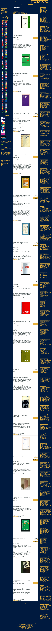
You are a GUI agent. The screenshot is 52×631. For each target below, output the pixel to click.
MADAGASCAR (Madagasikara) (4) (45, 360)
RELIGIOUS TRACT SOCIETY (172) (45, 468)
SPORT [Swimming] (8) (43, 543)
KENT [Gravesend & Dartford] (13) (45, 311)
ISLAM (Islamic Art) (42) (43, 272)
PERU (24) (41, 439)
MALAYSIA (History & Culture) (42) (45, 362)
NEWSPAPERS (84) (43, 404)
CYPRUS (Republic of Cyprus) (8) (45, 167)
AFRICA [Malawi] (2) (43, 13)
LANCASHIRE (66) (43, 342)
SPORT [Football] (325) (43, 527)
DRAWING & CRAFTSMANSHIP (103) (45, 187)
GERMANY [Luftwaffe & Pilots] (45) (45, 234)
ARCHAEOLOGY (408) (43, 37)
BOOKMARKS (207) (43, 92)
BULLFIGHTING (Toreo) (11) (44, 113)
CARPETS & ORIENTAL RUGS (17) (45, 129)
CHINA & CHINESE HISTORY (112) (45, 143)
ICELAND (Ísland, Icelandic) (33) (45, 262)
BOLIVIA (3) (41, 91)
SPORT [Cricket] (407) (43, 523)
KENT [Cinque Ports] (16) (44, 302)
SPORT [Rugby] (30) (43, 537)
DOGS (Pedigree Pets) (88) (44, 182)
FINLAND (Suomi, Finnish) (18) (44, 212)
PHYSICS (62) (42, 445)
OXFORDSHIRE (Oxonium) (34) (44, 432)
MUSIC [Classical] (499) (43, 389)
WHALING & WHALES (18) (44, 606)
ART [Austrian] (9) (42, 50)
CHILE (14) (41, 142)
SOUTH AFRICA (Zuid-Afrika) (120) (45, 511)
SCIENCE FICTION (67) (43, 487)
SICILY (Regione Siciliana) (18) (44, 503)
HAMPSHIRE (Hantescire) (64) (44, 246)
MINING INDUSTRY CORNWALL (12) (45, 378)
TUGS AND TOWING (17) (44, 586)
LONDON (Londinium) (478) (44, 358)
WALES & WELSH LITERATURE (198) (45, 598)
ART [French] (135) (43, 55)
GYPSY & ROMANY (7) (43, 245)
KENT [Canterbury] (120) (43, 300)
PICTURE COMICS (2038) (44, 446)
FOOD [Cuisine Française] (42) (44, 221)
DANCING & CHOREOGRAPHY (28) (45, 169)
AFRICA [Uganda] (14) (43, 19)
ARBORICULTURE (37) (43, 36)
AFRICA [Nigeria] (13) (43, 17)
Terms (2, 164)
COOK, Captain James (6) (44, 159)
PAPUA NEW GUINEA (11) (44, 438)
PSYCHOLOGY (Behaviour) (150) (45, 464)
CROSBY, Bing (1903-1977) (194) (45, 164)
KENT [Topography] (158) (44, 329)
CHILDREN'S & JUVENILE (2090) (45, 141)
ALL (17, 11)
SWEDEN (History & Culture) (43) (45, 563)
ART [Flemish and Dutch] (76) (44, 54)
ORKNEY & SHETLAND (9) (44, 428)
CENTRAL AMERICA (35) (44, 135)
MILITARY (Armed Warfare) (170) (45, 374)
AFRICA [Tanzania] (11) (43, 18)
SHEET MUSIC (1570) (43, 497)
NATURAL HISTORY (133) (44, 396)
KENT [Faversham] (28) (43, 307)
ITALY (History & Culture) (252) (44, 282)
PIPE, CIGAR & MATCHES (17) (44, 448)
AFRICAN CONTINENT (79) (44, 21)
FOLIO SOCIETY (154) (43, 218)
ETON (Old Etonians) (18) (44, 207)
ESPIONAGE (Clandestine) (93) (44, 202)
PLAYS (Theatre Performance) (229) (45, 449)
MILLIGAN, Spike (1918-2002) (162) (45, 376)
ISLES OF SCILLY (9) (43, 279)
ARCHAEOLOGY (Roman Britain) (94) (45, 39)
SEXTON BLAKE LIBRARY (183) (45, 494)
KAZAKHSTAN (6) (42, 288)
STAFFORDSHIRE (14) (43, 546)
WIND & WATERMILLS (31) (44, 608)
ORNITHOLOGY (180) (43, 429)
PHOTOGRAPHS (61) (43, 443)
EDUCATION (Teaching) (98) (44, 191)
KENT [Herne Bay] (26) (43, 312)
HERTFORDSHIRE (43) (43, 253)
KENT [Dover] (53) (43, 304)
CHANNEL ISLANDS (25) (43, 137)
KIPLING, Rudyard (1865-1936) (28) (45, 338)
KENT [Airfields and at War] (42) (45, 290)
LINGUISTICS (15, 50)
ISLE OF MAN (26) (43, 274)
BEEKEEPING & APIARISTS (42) (45, 82)
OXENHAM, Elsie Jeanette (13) (44, 430)
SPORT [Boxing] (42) (43, 522)
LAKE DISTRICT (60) (43, 341)
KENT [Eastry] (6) (42, 305)
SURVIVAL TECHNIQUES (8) (44, 556)
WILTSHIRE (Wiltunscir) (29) (44, 607)
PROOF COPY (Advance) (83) (44, 462)
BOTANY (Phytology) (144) (44, 96)
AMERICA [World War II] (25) (44, 29)
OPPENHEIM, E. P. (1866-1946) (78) (45, 427)
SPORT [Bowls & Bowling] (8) (44, 521)
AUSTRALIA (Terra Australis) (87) (45, 72)
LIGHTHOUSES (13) (43, 348)
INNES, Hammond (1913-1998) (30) (45, 266)
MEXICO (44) (42, 371)
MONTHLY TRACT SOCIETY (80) (45, 385)
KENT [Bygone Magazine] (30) (44, 298)
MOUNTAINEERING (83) (43, 388)
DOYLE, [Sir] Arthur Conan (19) (44, 186)
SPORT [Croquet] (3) (43, 524)
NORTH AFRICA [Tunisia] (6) (44, 414)
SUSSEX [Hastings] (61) (43, 561)
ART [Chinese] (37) (43, 53)
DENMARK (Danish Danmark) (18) (45, 173)
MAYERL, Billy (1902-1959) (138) (45, 366)
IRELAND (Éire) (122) (43, 271)
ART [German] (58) (43, 56)
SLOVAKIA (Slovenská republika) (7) (45, 505)
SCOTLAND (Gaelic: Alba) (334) (45, 491)
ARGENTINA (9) (42, 44)
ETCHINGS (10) (42, 206)
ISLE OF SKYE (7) (42, 276)
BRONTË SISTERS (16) (43, 108)
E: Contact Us (30, 4)
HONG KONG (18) (42, 255)
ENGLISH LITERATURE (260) (44, 198)
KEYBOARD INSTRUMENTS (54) (45, 335)
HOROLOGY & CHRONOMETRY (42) (45, 256)
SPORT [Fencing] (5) (43, 525)
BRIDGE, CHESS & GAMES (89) (45, 102)
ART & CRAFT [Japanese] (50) (44, 46)
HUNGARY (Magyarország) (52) (45, 258)
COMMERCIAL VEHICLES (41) (44, 155)
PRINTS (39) (42, 461)
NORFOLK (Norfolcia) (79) (44, 406)
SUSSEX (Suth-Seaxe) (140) (44, 557)
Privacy (2, 165)
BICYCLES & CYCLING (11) (44, 85)
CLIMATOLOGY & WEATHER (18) (45, 153)
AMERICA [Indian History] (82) (44, 27)
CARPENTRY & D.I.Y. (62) (44, 127)
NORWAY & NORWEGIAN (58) (44, 417)
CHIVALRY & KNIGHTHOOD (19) (45, 144)
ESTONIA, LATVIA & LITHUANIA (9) (45, 205)
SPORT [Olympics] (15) (43, 534)
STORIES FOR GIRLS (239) (44, 550)
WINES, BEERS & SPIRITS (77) (44, 609)
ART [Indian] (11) (42, 57)
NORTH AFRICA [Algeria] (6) (44, 407)
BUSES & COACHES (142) (44, 115)
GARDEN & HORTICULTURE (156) (45, 229)
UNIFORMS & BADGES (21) (44, 589)
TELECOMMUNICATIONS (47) (44, 569)
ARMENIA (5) (42, 45)
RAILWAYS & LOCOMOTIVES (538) (45, 466)
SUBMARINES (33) (43, 552)
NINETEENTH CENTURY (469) (44, 405)
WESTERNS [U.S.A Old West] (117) (45, 605)
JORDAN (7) (42, 287)
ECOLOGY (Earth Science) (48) (45, 188)
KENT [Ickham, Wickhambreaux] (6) (45, 314)
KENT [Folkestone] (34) (43, 309)
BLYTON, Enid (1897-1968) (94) (44, 89)
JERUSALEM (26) (42, 285)
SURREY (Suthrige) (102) (44, 554)
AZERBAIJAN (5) (42, 75)
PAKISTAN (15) (42, 434)
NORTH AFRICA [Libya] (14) (44, 409)
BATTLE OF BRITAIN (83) (44, 79)
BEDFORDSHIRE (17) (43, 80)
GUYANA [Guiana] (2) (43, 244)
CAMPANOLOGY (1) (43, 121)
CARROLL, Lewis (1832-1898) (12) (45, 130)
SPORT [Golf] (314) (43, 528)
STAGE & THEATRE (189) (44, 547)
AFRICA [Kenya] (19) (43, 12)
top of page (42, 620)
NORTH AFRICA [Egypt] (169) (44, 408)
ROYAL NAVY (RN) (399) (43, 475)
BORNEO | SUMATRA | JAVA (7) (45, 95)
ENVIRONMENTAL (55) (43, 200)
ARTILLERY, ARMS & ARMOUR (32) (45, 65)
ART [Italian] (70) (42, 58)
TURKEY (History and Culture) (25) (45, 587)
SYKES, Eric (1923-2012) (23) (44, 566)
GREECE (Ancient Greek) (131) (44, 243)
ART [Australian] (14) (43, 49)
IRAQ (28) (41, 269)
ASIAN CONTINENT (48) (43, 66)
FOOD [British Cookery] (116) (44, 220)
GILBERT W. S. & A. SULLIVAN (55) (45, 237)
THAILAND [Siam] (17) (43, 572)
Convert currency (36, 114)
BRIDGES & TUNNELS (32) (44, 103)
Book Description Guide (4, 163)
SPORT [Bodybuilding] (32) (44, 520)
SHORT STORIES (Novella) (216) (45, 500)
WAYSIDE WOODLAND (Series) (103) (45, 600)
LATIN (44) (41, 343)
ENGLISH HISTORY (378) (44, 196)
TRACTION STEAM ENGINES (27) (45, 582)
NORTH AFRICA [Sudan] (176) (44, 413)
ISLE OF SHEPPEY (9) (43, 275)
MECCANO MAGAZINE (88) (44, 368)
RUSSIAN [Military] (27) (43, 482)
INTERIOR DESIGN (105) (43, 267)
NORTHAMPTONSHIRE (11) (44, 415)
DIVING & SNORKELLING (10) (44, 181)
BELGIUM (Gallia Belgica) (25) (44, 83)
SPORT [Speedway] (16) (43, 541)
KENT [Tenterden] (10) (43, 326)
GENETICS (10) (42, 230)
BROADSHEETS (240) (43, 107)
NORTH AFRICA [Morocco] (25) (45, 410)
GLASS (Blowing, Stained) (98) (44, 238)
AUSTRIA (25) (42, 73)
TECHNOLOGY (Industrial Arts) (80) (45, 568)
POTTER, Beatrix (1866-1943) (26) (45, 459)
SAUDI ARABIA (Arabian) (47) (44, 485)
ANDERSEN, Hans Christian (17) (45, 30)
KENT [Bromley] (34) (43, 297)
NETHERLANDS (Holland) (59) (44, 400)
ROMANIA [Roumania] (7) (44, 472)
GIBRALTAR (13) (42, 236)
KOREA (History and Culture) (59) (45, 339)
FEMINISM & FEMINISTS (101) (44, 211)
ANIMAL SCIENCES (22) (43, 32)
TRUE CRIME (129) (43, 585)
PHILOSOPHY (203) (43, 442)
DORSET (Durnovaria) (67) (44, 184)
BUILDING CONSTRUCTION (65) (45, 112)
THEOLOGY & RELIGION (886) (44, 577)
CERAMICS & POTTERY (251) (44, 136)
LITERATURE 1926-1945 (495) (44, 353)
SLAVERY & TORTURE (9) (44, 504)
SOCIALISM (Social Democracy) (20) (45, 509)
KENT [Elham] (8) (42, 306)
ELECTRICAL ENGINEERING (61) (45, 192)
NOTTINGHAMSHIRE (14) (44, 418)
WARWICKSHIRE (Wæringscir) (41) (45, 599)
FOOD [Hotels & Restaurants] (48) (45, 225)
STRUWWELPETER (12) (43, 551)
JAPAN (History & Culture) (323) (45, 283)
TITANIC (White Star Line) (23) (44, 579)
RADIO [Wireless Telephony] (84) (45, 465)
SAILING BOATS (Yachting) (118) (45, 483)
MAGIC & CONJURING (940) (44, 361)
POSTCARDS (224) (43, 458)
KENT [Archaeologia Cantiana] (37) (45, 292)
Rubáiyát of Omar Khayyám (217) (45, 476)
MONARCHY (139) (43, 382)
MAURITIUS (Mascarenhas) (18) (45, 364)
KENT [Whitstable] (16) (43, 332)
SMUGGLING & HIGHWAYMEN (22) (45, 506)
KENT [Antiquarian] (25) (43, 291)
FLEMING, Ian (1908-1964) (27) (44, 217)
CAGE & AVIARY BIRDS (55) (44, 117)
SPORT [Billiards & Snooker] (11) (45, 519)
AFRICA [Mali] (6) (42, 14)
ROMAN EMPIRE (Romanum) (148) (45, 471)
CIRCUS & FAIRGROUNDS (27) (44, 152)
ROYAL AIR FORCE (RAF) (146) (45, 474)
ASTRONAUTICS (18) (43, 68)
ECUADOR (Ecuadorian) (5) (44, 190)
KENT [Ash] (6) (42, 294)
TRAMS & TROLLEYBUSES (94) (45, 584)
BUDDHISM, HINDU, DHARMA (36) (45, 111)
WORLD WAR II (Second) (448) (44, 613)
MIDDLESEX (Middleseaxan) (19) (45, 373)
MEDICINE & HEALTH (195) (44, 369)
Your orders (3, 10)
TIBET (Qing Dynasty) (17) (44, 578)
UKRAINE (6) (42, 588)
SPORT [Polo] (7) (42, 535)
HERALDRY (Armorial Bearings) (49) (45, 250)
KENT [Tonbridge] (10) (43, 328)
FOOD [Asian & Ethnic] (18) (44, 219)
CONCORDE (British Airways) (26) (45, 158)
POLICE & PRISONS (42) (44, 455)
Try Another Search (24, 13)
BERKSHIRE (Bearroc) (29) (44, 84)
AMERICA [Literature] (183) (44, 28)
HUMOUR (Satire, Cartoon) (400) (45, 257)
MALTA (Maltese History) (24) (44, 363)
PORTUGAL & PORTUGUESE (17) (45, 457)
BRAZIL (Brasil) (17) (43, 99)
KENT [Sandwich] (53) (43, 322)
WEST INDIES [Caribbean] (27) (44, 604)
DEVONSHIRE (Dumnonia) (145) (45, 178)
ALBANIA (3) (42, 23)
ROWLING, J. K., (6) (43, 473)
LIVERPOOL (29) (42, 357)
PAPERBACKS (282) (43, 437)
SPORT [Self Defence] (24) (44, 538)
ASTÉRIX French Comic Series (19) (45, 67)
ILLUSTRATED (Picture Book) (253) (45, 264)
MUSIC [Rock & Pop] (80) (44, 391)
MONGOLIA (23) (42, 383)
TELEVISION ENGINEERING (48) (45, 570)
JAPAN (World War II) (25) (44, 284)
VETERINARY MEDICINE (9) (44, 592)
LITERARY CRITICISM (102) (44, 351)
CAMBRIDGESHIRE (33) (43, 118)
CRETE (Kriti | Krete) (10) (44, 162)
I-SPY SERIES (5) (42, 260)
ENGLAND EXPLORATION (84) (44, 194)
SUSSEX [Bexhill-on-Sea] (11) (44, 558)
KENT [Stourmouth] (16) (43, 325)
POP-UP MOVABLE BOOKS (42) (45, 456)
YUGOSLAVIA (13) (43, 615)
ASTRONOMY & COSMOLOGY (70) (45, 69)
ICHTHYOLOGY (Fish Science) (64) (45, 263)
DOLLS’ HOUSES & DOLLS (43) (45, 183)
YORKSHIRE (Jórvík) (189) (44, 614)
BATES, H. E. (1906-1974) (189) (44, 78)
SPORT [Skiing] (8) (43, 540)
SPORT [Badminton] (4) (43, 518)
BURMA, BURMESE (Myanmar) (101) (45, 114)
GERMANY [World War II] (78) (44, 235)
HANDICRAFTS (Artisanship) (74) (45, 247)
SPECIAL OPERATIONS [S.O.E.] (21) (45, 514)
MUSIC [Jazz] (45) (43, 390)
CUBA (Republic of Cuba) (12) (44, 165)
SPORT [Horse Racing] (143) (44, 531)
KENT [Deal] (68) (42, 303)
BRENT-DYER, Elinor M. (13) (44, 101)
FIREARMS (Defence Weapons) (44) (45, 214)
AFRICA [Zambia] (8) (43, 20)
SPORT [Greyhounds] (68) (44, 529)
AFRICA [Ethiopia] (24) (43, 10)
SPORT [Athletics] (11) (43, 516)
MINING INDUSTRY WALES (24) (45, 379)
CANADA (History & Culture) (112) (45, 122)
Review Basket (3, 17)
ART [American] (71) (43, 47)
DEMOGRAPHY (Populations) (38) (45, 172)
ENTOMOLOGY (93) (43, 199)
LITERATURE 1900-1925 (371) (44, 352)
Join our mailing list (4, 12)
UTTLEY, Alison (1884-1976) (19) (45, 590)
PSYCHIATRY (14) (43, 463)
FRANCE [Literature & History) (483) (45, 227)
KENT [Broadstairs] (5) (43, 296)
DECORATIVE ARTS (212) (44, 170)
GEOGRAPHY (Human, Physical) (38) (45, 231)
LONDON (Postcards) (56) (44, 359)
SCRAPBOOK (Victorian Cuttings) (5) (45, 493)
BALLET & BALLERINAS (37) (44, 77)
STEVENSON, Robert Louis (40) (45, 548)
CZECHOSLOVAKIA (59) (43, 168)
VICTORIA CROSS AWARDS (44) (45, 594)
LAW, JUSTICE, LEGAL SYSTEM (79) (45, 344)
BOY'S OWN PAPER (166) (44, 98)
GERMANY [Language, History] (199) (45, 233)
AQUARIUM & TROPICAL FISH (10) (45, 35)
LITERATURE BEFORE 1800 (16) (45, 355)
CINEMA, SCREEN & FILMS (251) (45, 151)
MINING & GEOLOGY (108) (44, 377)
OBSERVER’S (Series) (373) (44, 421)
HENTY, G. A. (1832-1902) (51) (44, 249)
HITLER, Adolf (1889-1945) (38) (44, 254)
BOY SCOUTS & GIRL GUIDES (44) (45, 97)
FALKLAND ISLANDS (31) (44, 209)
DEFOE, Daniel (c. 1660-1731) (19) (45, 171)
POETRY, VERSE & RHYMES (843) (45, 451)
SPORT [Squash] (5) (43, 542)
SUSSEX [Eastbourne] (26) (44, 560)
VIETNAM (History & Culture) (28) (45, 595)
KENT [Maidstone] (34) (43, 315)
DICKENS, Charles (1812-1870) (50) (45, 179)
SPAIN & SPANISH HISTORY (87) (45, 512)
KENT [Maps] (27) (42, 316)
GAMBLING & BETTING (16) (44, 228)
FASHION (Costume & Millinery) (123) (45, 210)
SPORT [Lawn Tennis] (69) (44, 532)
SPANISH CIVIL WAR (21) (44, 513)
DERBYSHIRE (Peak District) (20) (45, 175)
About (2, 13)
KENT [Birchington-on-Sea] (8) (44, 295)
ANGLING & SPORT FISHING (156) (45, 31)
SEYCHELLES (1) (42, 495)
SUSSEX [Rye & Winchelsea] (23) (45, 562)
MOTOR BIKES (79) (43, 386)
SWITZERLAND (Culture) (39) (44, 565)
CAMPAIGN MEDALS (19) (44, 120)
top (25, 603)
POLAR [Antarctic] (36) (43, 453)
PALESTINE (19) (42, 436)
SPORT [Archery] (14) (43, 515)
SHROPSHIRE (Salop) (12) (44, 501)
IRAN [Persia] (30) (42, 268)
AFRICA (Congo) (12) (43, 9)
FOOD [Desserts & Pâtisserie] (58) (45, 222)
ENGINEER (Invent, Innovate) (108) (45, 193)
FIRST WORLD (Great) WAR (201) (45, 216)
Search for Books (4, 8)
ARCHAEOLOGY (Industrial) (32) (45, 38)
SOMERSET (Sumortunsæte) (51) (45, 510)
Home (2, 7)
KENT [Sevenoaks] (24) (43, 323)
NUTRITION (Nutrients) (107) (44, 420)
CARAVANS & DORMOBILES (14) (45, 126)
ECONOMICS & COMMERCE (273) (45, 189)
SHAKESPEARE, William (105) (44, 496)
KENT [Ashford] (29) (43, 293)
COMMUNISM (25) (43, 156)
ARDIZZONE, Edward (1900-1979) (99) (45, 42)
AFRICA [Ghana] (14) (43, 11)
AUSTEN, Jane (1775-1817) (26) (45, 70)
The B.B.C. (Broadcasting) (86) (44, 573)
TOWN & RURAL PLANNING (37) (45, 580)
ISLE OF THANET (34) (43, 277)
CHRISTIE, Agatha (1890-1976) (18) (45, 145)
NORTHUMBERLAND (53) (44, 416)
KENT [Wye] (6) (42, 334)
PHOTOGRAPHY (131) (43, 444)
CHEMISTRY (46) (42, 139)
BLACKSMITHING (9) (43, 88)
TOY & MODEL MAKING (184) (44, 581)
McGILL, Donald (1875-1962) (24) (45, 367)
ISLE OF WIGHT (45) (43, 278)
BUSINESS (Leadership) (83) (44, 116)
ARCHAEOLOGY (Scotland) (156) (45, 40)
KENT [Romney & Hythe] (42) (44, 321)
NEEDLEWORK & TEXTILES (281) (45, 398)
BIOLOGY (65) (42, 87)
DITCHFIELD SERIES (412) (44, 180)
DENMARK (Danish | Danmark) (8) (45, 174)
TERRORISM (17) (42, 571)
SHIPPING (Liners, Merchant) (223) (45, 499)
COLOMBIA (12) (42, 154)
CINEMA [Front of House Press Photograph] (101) (45, 150)
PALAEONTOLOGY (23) (43, 435)
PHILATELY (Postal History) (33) (45, 440)
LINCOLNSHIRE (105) (43, 349)
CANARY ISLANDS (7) (43, 125)
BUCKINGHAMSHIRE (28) (44, 110)
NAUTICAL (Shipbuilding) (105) (44, 397)
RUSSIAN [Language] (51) (44, 480)
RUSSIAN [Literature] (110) (44, 481)
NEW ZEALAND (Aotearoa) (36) (45, 402)
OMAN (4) (41, 425)
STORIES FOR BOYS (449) (44, 549)
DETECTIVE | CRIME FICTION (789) (45, 177)
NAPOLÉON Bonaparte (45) (44, 395)
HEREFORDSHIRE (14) (43, 252)
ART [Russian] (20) (43, 60)
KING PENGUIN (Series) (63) (44, 336)
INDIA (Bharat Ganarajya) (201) (44, 265)
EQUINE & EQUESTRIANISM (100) (45, 201)
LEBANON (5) (42, 345)
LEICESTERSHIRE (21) (43, 347)
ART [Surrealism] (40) (43, 63)
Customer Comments (4, 11)
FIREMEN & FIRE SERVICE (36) (45, 215)
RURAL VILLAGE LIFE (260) (44, 477)
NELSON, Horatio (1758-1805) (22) (45, 399)
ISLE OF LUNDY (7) (43, 273)
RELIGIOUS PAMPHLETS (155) (44, 467)
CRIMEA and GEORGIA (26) (44, 163)
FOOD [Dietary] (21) (43, 224)
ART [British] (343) (43, 51)
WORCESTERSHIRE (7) (43, 612)
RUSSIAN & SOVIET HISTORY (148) (45, 478)
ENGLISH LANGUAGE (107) (44, 197)
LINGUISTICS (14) (42, 350)
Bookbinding (3, 14)
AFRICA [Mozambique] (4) (44, 16)
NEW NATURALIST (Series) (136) (45, 401)
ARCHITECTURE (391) (43, 41)
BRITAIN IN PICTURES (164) (44, 104)
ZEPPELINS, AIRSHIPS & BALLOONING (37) (44, 617)
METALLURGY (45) (43, 370)
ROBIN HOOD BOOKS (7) (44, 470)
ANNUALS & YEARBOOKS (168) (45, 34)
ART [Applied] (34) (43, 48)
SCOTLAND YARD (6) (43, 492)
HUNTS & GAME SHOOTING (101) (45, 259)
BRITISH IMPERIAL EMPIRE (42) (45, 105)
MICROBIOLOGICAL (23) (43, 372)
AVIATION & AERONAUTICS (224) (45, 74)
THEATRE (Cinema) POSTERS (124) (45, 575)
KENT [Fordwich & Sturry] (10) (44, 310)
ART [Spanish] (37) (43, 61)
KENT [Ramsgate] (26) (43, 319)
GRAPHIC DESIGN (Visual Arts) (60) (45, 241)
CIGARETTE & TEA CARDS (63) (45, 148)
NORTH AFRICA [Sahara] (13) (44, 411)
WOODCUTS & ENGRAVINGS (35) (45, 610)
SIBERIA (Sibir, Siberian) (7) (44, 502)
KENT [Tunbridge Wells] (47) (44, 330)
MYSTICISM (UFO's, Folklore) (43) (45, 392)
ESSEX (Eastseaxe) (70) (43, 203)
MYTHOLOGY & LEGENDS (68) (45, 393)
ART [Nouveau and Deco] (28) (44, 59)
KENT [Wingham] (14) (43, 333)
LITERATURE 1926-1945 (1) (44, 354)
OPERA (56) (42, 426)
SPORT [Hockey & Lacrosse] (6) (45, 530)
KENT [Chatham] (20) (43, 301)
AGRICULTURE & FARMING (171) (45, 22)
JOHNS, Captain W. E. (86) (44, 286)
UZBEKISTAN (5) (42, 591)
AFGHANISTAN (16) (43, 8)
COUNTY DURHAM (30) (43, 161)
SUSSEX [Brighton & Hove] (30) (45, 559)
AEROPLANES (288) (43, 7)
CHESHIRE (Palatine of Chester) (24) (45, 140)
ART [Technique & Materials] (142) (45, 64)
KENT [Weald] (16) (43, 331)
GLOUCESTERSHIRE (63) (44, 239)
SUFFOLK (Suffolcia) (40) (44, 553)
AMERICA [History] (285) (43, 26)
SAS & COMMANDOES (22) (44, 484)
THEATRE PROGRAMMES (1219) (45, 576)
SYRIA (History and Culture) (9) (44, 567)
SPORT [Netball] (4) (43, 533)
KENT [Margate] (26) (43, 317)
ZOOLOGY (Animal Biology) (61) (45, 618)
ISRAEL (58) (42, 281)
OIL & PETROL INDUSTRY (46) (44, 424)
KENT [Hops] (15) (42, 313)
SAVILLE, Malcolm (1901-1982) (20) (45, 486)
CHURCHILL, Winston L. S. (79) (44, 146)
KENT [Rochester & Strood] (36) (45, 320)
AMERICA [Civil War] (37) (44, 25)
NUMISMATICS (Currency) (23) (44, 419)
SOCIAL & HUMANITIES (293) (44, 508)
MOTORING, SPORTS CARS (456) (45, 387)
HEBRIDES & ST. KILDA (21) (44, 248)
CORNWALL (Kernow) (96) (44, 160)
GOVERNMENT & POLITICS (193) (45, 240)
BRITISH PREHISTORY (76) (44, 106)
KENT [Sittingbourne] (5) (43, 324)
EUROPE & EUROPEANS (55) (44, 208)
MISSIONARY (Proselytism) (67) (45, 380)
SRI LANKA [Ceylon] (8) (43, 544)
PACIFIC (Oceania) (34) (43, 433)
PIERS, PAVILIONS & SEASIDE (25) (45, 447)
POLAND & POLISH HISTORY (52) (45, 452)
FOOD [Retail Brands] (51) (44, 226)
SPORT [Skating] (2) (43, 539)
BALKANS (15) (42, 76)
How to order (3, 9)
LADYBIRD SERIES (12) (43, 340)
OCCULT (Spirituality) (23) (44, 423)
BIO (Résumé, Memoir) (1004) (44, 86)
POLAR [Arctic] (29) (43, 454)
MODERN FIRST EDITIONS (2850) (45, 381)
